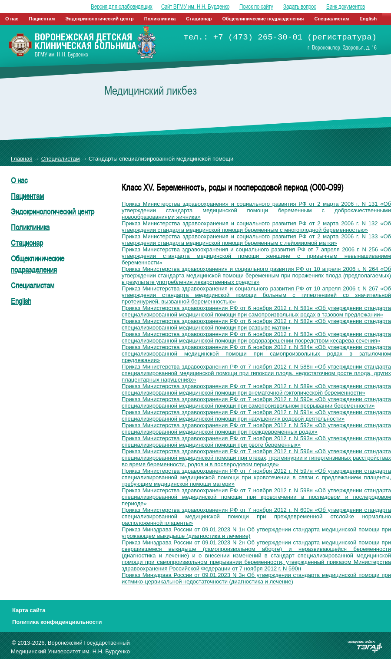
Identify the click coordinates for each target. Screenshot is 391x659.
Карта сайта (29, 610)
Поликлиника (160, 18)
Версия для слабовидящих (121, 6)
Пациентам (42, 18)
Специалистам (332, 18)
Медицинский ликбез (150, 90)
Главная (21, 158)
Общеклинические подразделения (263, 18)
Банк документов (345, 6)
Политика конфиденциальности (57, 622)
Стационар (199, 18)
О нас (12, 18)
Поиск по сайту (256, 6)
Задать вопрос (299, 6)
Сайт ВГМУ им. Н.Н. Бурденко (195, 6)
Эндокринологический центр (99, 18)
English (368, 18)
